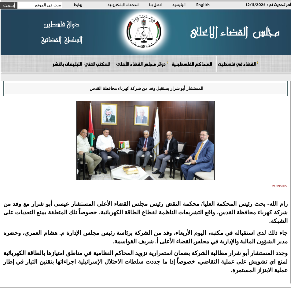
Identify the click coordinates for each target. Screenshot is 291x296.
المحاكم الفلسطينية (193, 63)
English (203, 4)
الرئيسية (179, 4)
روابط (77, 4)
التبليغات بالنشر (67, 64)
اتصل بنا (155, 4)
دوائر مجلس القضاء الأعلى (142, 63)
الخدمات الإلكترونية (123, 4)
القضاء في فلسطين (238, 63)
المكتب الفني (98, 63)
